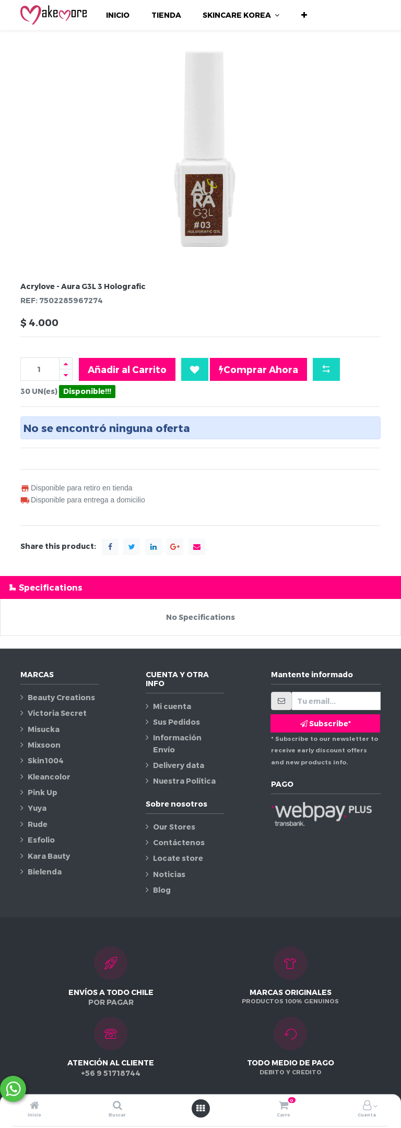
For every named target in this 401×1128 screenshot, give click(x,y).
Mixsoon (44, 744)
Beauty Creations (61, 697)
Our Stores (174, 826)
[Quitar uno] (66, 374)
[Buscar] (117, 1105)
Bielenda (45, 871)
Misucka (44, 729)
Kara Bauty (49, 855)
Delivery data (178, 765)
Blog (162, 889)
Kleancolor (49, 776)
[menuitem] (118, 15)
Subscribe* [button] (325, 723)
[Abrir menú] (200, 1108)
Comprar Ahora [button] (258, 369)
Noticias (169, 874)
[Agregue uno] (66, 363)
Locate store (178, 858)
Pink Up (42, 792)
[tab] (200, 587)
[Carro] (283, 1105)
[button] (304, 15)
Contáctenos (179, 842)
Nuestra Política (184, 780)
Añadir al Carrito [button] (127, 369)
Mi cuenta (172, 706)
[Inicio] (34, 1105)
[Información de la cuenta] (367, 1105)
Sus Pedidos (176, 721)
